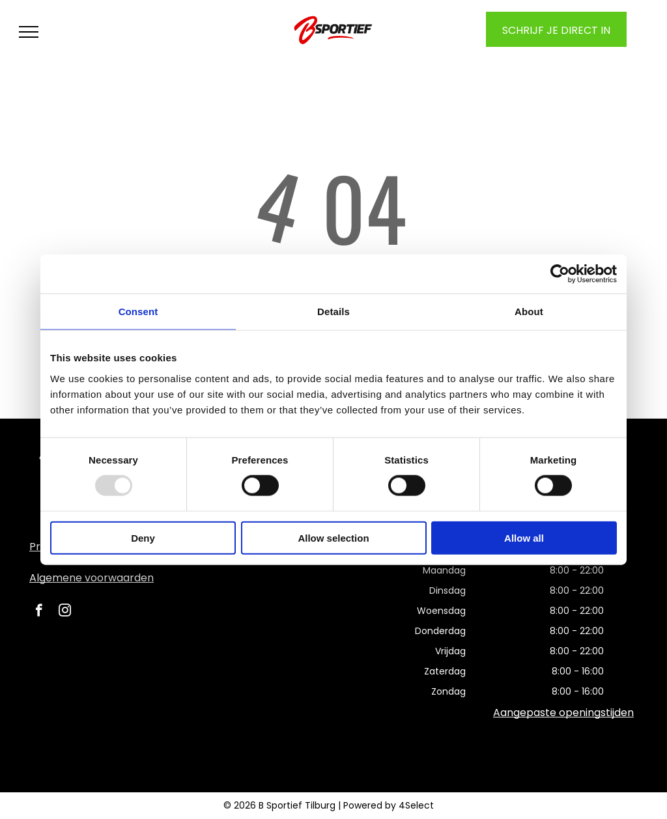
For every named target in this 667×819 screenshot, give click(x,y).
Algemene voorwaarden (91, 577)
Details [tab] (333, 311)
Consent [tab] (138, 311)
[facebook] (38, 612)
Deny (143, 537)
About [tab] (529, 311)
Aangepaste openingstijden (563, 712)
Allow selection (333, 537)
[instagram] (64, 612)
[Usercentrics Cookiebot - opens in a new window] (560, 274)
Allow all (524, 537)
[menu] (29, 32)
